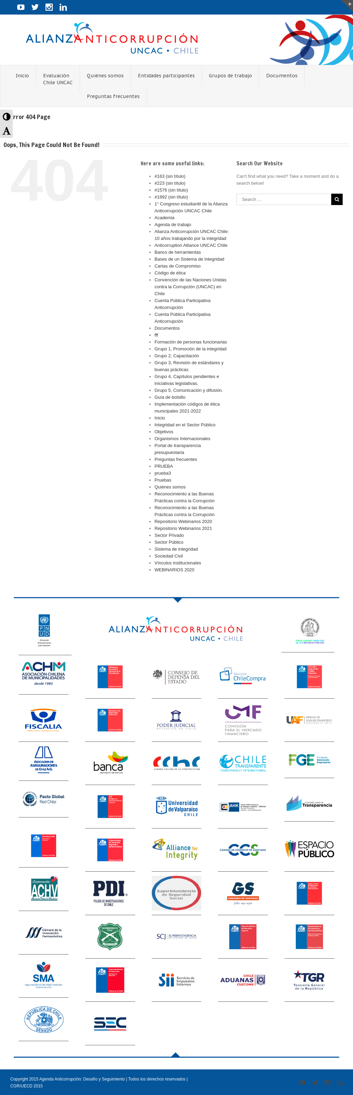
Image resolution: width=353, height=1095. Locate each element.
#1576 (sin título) (171, 190)
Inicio (159, 417)
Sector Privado (169, 535)
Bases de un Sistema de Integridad (189, 259)
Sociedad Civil (168, 556)
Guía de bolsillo (169, 397)
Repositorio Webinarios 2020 (183, 521)
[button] (6, 116)
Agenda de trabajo (172, 224)
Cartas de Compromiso (177, 266)
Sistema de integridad (176, 549)
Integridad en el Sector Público (184, 424)
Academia (164, 217)
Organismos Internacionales (182, 438)
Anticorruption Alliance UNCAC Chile (191, 245)
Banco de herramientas (177, 252)
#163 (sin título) (169, 176)
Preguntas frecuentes (175, 459)
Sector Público (168, 542)
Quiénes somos (169, 487)
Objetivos (163, 431)
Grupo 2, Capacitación (176, 355)
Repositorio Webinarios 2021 (183, 528)
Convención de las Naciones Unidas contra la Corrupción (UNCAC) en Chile (190, 286)
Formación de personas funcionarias (190, 342)
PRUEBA (163, 466)
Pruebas (162, 480)
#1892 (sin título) (171, 197)
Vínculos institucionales (177, 562)
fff (156, 335)
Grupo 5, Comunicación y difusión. (188, 390)
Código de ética (169, 272)
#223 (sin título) (169, 183)
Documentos (167, 328)
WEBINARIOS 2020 (174, 569)
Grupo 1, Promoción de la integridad (190, 348)
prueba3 (162, 473)
